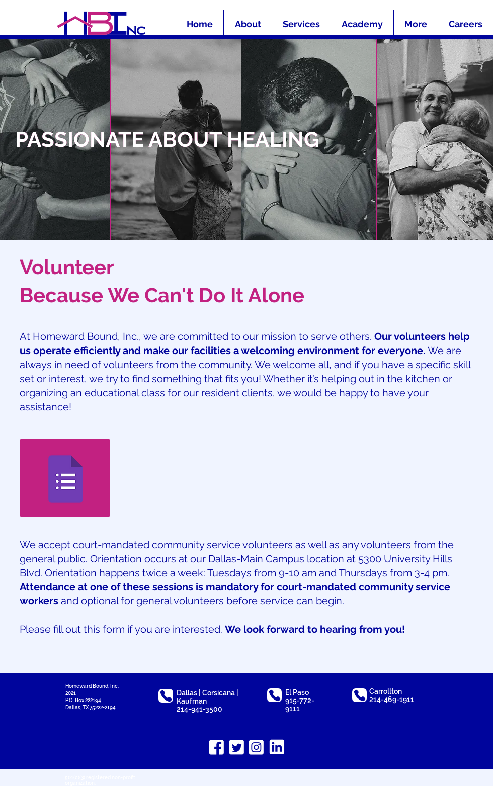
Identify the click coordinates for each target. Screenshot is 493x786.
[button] (416, 24)
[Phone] (165, 696)
